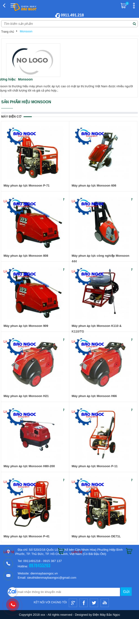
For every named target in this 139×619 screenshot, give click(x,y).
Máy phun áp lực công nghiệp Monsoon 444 (100, 258)
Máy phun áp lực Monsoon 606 (94, 185)
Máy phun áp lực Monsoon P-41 (26, 536)
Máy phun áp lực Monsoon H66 (94, 396)
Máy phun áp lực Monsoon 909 (26, 326)
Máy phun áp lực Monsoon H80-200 (29, 466)
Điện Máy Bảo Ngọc (106, 614)
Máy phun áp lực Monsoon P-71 (26, 185)
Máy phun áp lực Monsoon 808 (26, 255)
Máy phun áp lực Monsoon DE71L (96, 536)
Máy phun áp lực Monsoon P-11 (95, 466)
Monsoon (26, 31)
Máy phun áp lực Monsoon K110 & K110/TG (97, 328)
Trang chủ (7, 31)
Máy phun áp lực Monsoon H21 (26, 396)
